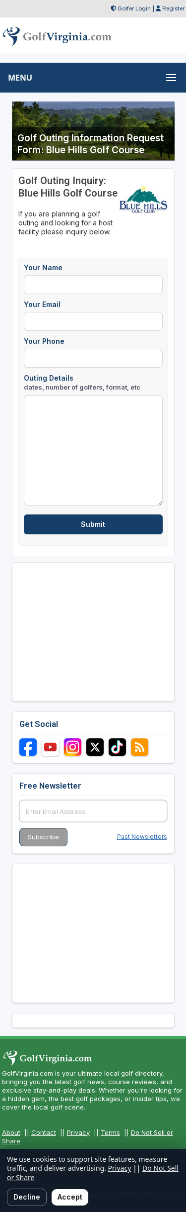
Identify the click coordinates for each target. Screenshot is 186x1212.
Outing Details (82, 382)
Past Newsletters (142, 836)
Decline (26, 1197)
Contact (43, 1132)
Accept (70, 1197)
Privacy (78, 1132)
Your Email (42, 304)
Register (173, 8)
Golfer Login (134, 8)
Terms (110, 1132)
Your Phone (44, 341)
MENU (20, 77)
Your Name (43, 267)
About (11, 1132)
